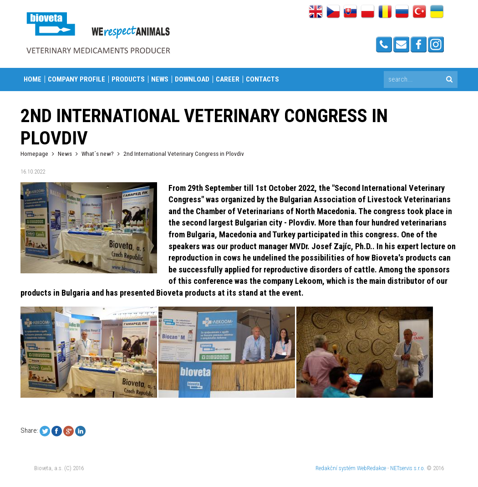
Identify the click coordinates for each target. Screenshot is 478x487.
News (159, 79)
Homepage (34, 153)
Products (128, 79)
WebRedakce (371, 468)
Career (227, 79)
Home (32, 79)
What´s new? (97, 153)
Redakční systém (335, 468)
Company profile (76, 79)
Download (192, 79)
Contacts (262, 79)
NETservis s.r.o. (407, 468)
